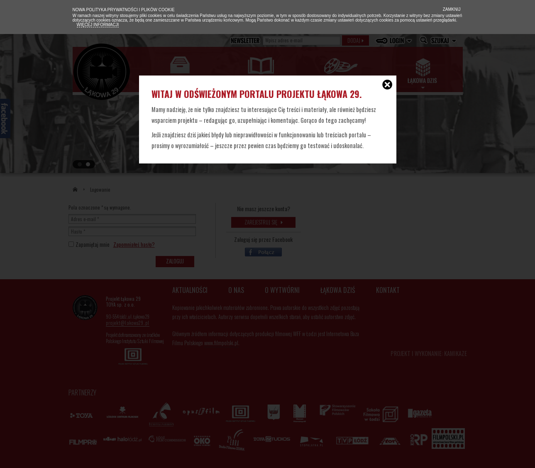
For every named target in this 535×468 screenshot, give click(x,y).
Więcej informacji (98, 24)
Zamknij (451, 9)
